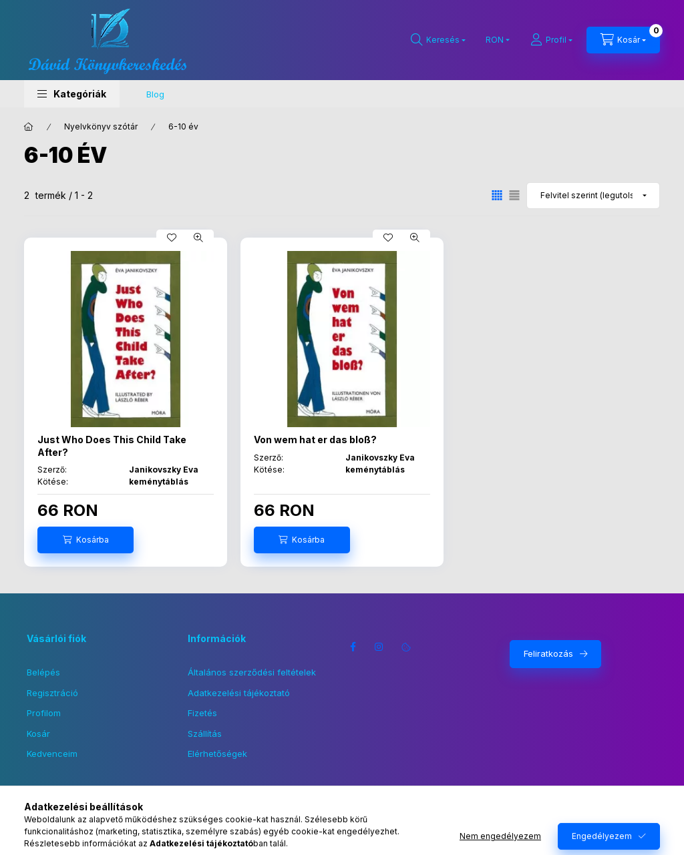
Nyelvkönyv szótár (101, 126)
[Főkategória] (28, 127)
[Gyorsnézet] (198, 238)
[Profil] (551, 40)
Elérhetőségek (217, 753)
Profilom (44, 712)
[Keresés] (438, 40)
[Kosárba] (85, 540)
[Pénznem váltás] (495, 40)
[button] (72, 93)
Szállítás (205, 733)
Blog (155, 94)
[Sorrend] (593, 195)
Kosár (38, 733)
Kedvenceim (52, 753)
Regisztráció (52, 692)
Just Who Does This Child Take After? (111, 445)
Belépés (43, 672)
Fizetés (202, 712)
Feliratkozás (548, 653)
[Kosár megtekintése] (623, 40)
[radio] (514, 195)
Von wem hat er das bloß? (315, 439)
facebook (352, 646)
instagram (379, 646)
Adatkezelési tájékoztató (239, 692)
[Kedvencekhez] (171, 238)
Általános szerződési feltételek (252, 672)
